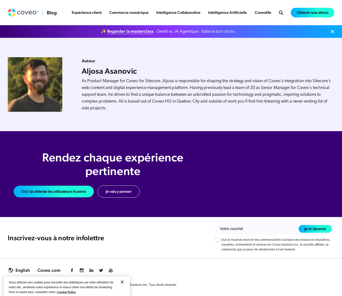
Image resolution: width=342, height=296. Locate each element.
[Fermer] (122, 289)
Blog (52, 13)
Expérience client (87, 12)
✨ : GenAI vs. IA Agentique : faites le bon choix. (168, 31)
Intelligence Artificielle (227, 12)
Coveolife (263, 12)
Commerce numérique (129, 12)
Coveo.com (49, 270)
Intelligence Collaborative (178, 12)
